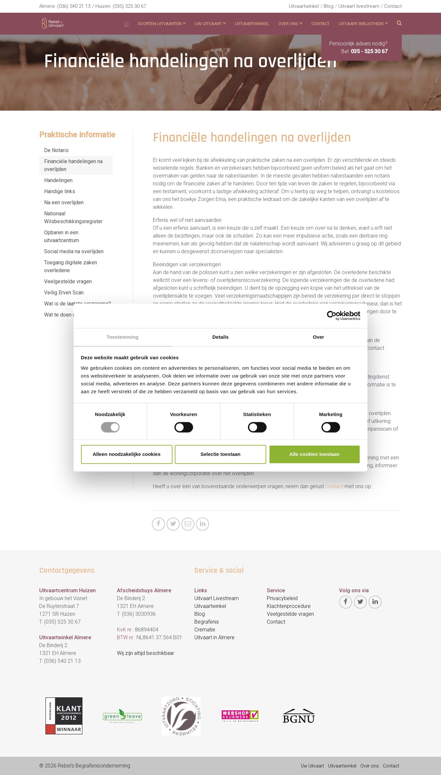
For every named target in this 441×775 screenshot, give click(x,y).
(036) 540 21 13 (73, 6)
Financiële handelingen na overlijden (73, 165)
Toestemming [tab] (122, 336)
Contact (393, 6)
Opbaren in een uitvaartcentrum (61, 236)
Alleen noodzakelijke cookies (127, 454)
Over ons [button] (290, 23)
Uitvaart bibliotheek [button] (363, 23)
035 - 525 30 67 (369, 51)
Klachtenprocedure (289, 606)
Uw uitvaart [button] (210, 23)
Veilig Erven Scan (64, 292)
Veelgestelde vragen (68, 281)
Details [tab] (220, 336)
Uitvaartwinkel (304, 6)
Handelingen (58, 180)
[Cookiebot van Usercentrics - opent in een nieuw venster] (331, 315)
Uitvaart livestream (358, 6)
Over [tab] (318, 336)
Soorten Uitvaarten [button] (162, 23)
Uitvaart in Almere (214, 637)
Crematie (204, 630)
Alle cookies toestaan (314, 454)
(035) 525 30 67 (129, 6)
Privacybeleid (282, 598)
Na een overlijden (64, 202)
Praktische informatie (77, 134)
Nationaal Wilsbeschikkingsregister (73, 217)
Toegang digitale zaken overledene (70, 266)
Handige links (59, 191)
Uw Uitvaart (312, 765)
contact (335, 486)
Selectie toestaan (221, 454)
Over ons (369, 765)
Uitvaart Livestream (216, 598)
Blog (329, 6)
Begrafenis (206, 622)
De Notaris (56, 150)
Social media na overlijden (74, 251)
